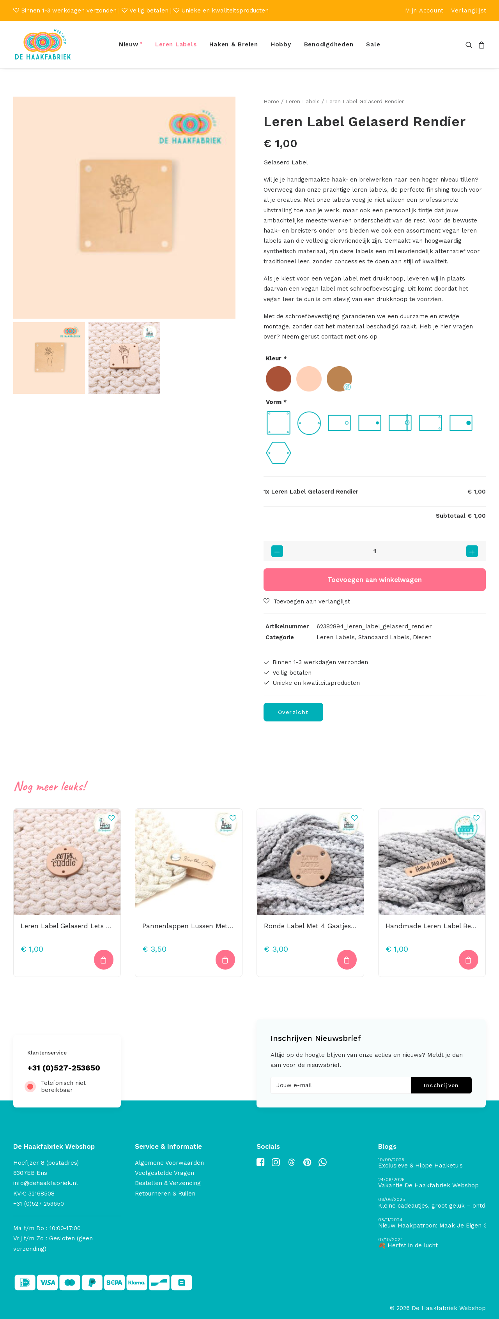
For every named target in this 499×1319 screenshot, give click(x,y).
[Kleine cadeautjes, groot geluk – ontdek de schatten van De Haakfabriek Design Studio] (432, 1203)
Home (271, 101)
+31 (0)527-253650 (63, 1067)
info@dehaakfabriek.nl (45, 1183)
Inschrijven (441, 1085)
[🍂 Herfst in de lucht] (432, 1243)
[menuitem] (424, 10)
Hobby (281, 44)
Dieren (422, 637)
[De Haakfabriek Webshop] (43, 44)
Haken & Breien (233, 44)
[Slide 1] (49, 358)
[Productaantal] (375, 551)
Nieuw (128, 44)
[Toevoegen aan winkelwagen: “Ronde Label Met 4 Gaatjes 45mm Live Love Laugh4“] (347, 960)
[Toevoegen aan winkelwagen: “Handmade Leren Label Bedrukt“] (468, 960)
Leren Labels (175, 44)
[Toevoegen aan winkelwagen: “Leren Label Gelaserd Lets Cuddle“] (103, 960)
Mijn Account (424, 10)
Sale (373, 44)
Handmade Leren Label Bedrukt (437, 926)
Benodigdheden (329, 44)
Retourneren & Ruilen (165, 1193)
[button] (470, 44)
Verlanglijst (469, 10)
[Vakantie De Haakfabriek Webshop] (432, 1183)
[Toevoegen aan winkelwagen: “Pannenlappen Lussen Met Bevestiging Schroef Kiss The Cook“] (225, 960)
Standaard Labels (383, 637)
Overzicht (293, 712)
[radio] (278, 378)
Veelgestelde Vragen (164, 1172)
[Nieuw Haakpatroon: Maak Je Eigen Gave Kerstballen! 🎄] (432, 1223)
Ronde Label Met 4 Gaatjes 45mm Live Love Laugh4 (349, 926)
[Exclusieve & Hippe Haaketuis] (432, 1163)
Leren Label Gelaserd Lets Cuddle (75, 926)
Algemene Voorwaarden (169, 1162)
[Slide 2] (124, 358)
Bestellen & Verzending (168, 1183)
